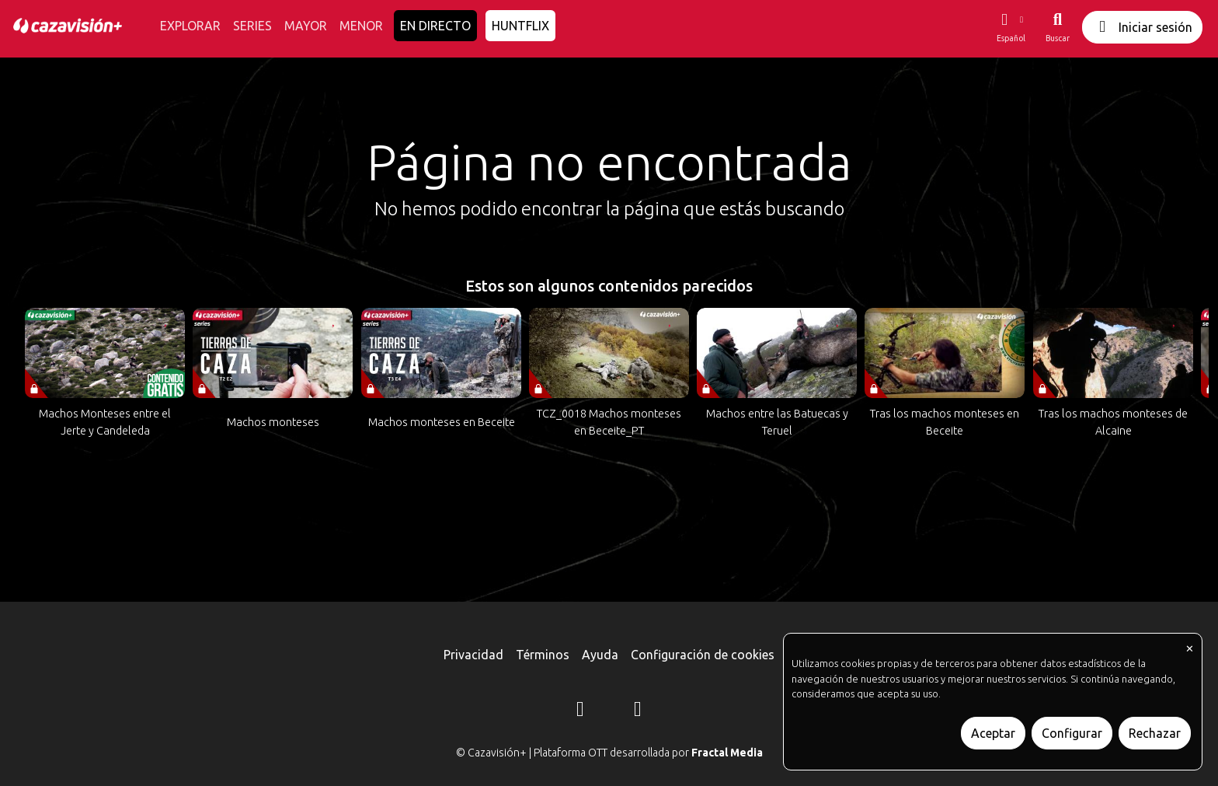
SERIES (252, 26)
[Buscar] (1057, 27)
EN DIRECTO (435, 26)
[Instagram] (580, 711)
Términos (542, 655)
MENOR (361, 26)
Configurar (1072, 733)
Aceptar (993, 733)
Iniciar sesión (1142, 27)
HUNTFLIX (520, 26)
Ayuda (600, 655)
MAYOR (305, 26)
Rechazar (1155, 733)
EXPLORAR (190, 26)
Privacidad (473, 655)
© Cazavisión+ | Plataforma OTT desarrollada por (609, 752)
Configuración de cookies (702, 655)
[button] (1010, 27)
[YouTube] (637, 711)
